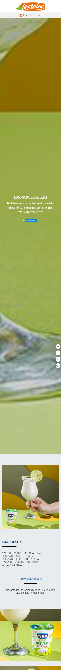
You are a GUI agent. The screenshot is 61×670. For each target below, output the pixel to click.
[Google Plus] (58, 365)
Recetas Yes (31, 221)
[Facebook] (58, 352)
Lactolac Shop (30, 15)
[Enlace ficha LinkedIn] (58, 359)
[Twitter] (58, 346)
